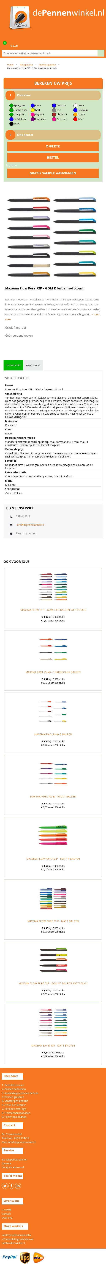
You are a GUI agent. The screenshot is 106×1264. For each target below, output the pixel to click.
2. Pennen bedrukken (14, 1089)
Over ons (7, 1217)
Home (10, 65)
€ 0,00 (14, 46)
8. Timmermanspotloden (16, 1113)
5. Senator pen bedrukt (15, 1101)
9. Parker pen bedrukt (14, 1116)
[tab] (13, 365)
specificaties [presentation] (13, 365)
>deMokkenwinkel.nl (13, 1243)
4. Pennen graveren (13, 1097)
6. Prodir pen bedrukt (14, 1105)
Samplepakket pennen (14, 1159)
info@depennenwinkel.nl (30, 524)
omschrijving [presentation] (33, 365)
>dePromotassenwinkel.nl (16, 1235)
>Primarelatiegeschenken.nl (17, 1239)
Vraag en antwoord (13, 1167)
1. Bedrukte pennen (13, 1085)
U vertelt (7, 1210)
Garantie (7, 1163)
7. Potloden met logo (14, 1108)
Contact (6, 1213)
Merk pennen (26, 65)
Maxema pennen (47, 65)
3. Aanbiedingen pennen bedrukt (20, 1093)
